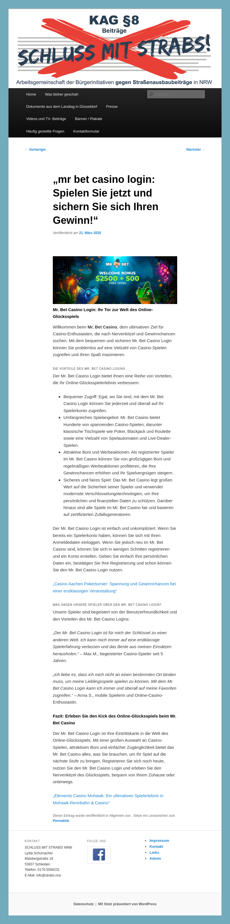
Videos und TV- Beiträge (46, 119)
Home (31, 94)
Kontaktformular (86, 131)
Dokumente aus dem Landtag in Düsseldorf (61, 106)
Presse (112, 106)
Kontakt (156, 846)
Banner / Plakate (88, 119)
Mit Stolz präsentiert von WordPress (127, 904)
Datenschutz (84, 904)
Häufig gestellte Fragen (45, 131)
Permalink (61, 821)
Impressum (159, 840)
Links (154, 852)
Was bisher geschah (61, 94)
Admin (155, 858)
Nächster (195, 150)
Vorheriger (35, 150)
